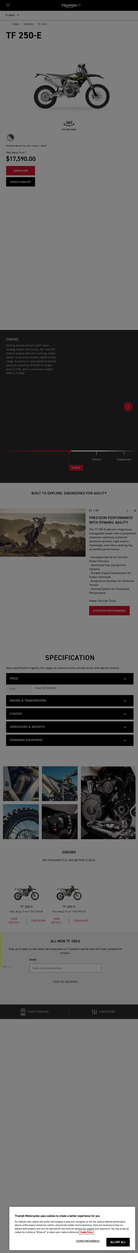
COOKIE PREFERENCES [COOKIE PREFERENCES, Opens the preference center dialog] (87, 1242)
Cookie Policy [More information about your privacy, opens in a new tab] (86, 1234)
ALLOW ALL (118, 1243)
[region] (72, 1229)
